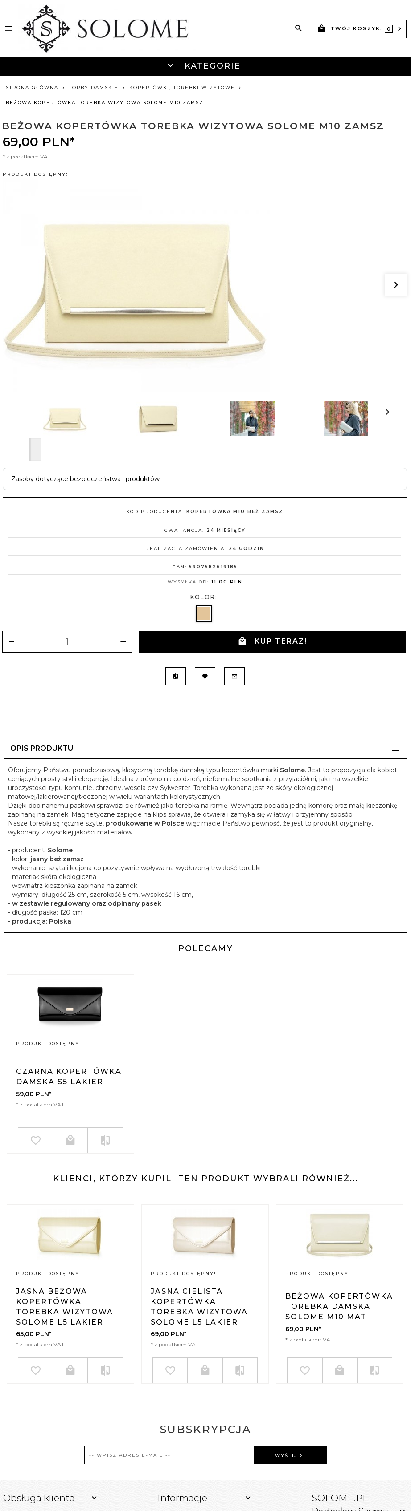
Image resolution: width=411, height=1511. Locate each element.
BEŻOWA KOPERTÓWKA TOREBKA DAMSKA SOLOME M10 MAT (339, 1306)
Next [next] (35, 449)
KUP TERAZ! (272, 641)
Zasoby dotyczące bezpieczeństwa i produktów (85, 479)
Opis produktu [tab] (41, 747)
